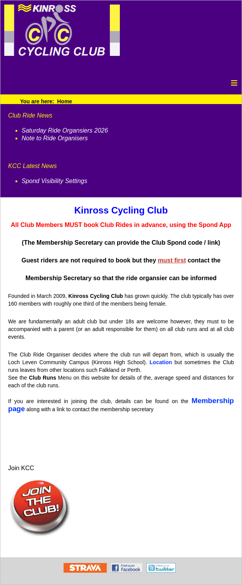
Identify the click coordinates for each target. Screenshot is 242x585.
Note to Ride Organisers (55, 138)
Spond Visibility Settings (54, 181)
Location (161, 362)
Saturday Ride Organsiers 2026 (65, 130)
